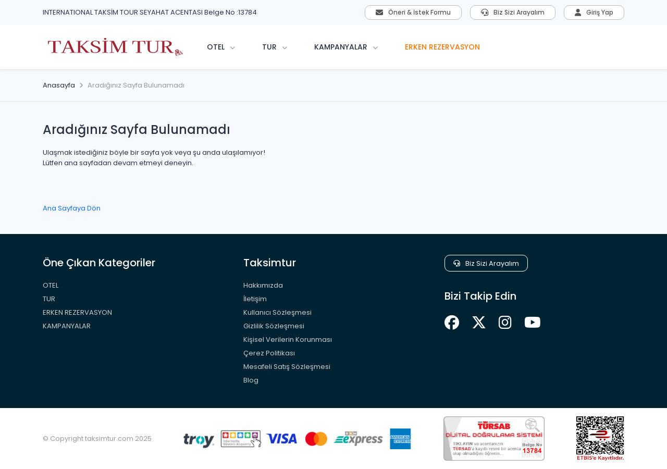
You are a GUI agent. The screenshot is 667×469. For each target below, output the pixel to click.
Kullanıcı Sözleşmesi (277, 312)
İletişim (255, 299)
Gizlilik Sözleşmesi (273, 326)
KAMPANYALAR (346, 47)
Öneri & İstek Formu (413, 12)
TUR (274, 47)
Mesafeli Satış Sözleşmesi (286, 367)
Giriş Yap (594, 12)
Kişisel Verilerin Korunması (287, 339)
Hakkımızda (263, 285)
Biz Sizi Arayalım (513, 12)
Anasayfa (59, 85)
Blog (250, 380)
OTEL (221, 47)
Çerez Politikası (269, 353)
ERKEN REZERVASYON (442, 47)
